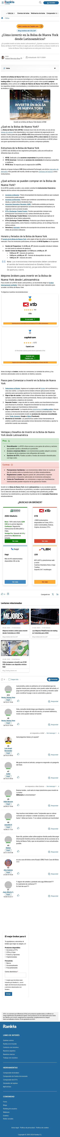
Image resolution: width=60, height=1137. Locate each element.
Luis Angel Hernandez (8, 749)
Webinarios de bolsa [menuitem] (38, 13)
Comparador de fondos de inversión (15, 1076)
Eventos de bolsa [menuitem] (23, 13)
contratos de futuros (45, 171)
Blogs (5, 1105)
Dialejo (8, 848)
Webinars (6, 1112)
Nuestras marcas (9, 1054)
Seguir (8, 700)
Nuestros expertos (9, 1051)
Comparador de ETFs (10, 1080)
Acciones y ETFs (12, 950)
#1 (8, 890)
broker (43, 388)
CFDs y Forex (10, 952)
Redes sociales (8, 1119)
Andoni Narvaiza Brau (12, 58)
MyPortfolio (7, 1087)
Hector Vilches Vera (8, 697)
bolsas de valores (7, 132)
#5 (8, 799)
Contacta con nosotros (11, 1047)
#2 (8, 868)
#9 (8, 718)
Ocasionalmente (12, 965)
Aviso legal (15, 1128)
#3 (8, 845)
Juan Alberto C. (8, 892)
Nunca (8, 963)
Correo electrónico (11, 972)
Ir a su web (30, 319)
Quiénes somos (8, 1040)
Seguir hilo (13, 679)
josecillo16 (8, 825)
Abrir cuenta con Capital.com (30, 26)
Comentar (53, 679)
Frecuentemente (11, 968)
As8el (8, 774)
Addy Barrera (8, 801)
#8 (8, 746)
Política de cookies (42, 1128)
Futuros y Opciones (13, 955)
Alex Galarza (8, 870)
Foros (5, 1102)
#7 (8, 771)
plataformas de (43, 409)
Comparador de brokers (11, 1073)
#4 (8, 822)
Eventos (6, 1116)
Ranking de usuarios (10, 1109)
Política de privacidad (27, 1128)
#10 (8, 695)
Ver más (15, 541)
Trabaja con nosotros (10, 1058)
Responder (53, 701)
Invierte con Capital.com (30, 357)
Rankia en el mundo (10, 1044)
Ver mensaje (51, 733)
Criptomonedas (11, 957)
